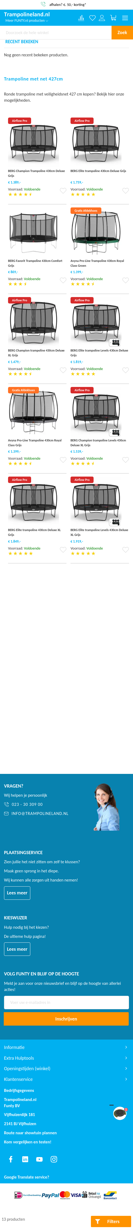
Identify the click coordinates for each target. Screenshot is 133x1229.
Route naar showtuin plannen (30, 1132)
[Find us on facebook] (10, 1159)
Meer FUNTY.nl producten (26, 20)
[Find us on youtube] (39, 1159)
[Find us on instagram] (54, 1159)
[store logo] (27, 14)
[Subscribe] (66, 1019)
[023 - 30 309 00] (41, 805)
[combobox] (56, 32)
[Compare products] (81, 18)
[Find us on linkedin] (25, 1159)
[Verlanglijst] (92, 18)
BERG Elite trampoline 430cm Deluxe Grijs (98, 171)
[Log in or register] (102, 18)
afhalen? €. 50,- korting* (67, 4)
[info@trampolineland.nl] (41, 814)
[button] (63, 192)
